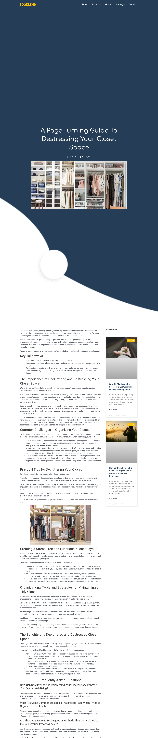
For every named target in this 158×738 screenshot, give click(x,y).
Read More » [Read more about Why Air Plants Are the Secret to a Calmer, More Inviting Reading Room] (113, 409)
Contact (133, 4)
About (84, 4)
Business (96, 4)
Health (108, 4)
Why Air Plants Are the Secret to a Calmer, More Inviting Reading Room (120, 387)
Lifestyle (120, 4)
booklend (28, 5)
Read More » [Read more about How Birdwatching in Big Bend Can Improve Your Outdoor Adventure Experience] (113, 498)
